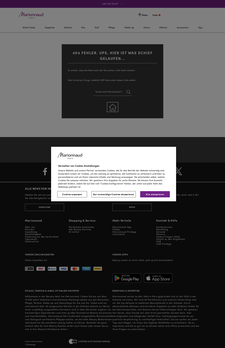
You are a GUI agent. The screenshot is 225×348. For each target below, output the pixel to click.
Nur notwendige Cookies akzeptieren (113, 194)
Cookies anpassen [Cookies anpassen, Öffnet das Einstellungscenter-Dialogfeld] (72, 194)
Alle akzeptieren (155, 194)
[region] (113, 174)
